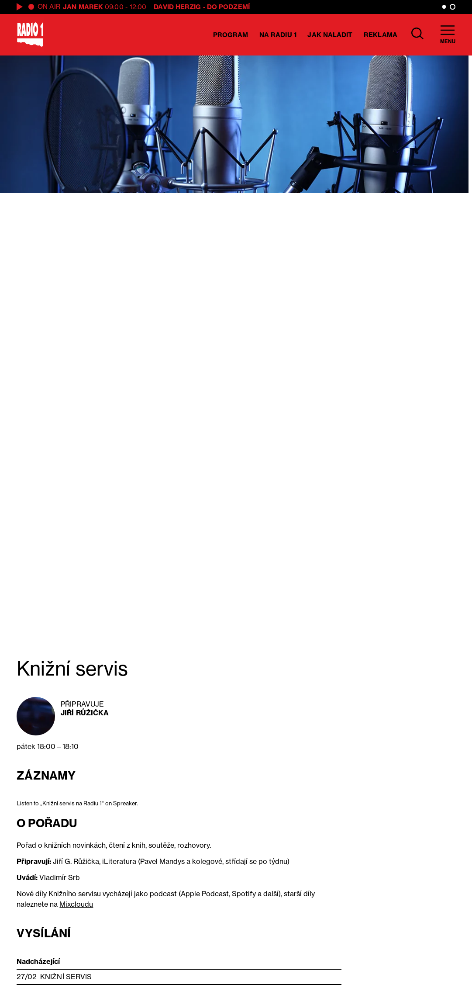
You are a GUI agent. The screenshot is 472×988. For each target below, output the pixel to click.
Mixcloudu (76, 904)
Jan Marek (83, 7)
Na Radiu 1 (277, 35)
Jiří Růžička (85, 712)
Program (230, 35)
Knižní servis (66, 976)
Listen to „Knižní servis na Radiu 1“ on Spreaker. (77, 803)
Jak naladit (329, 35)
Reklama (380, 35)
